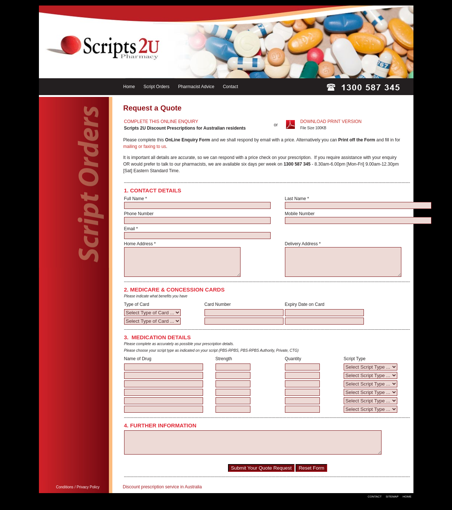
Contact (230, 86)
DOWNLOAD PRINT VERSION (331, 121)
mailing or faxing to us (144, 146)
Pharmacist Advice (196, 86)
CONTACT (375, 506)
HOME (407, 506)
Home (129, 86)
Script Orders (157, 86)
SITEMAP (392, 506)
